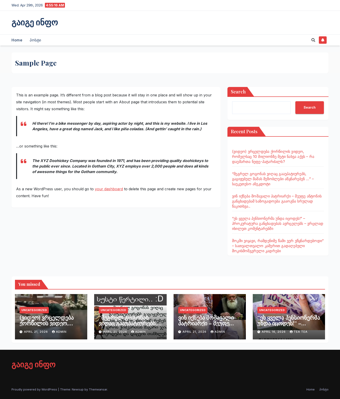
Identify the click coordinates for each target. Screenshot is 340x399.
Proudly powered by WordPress (35, 389)
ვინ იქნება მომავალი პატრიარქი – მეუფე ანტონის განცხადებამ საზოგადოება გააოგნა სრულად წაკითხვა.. (277, 201)
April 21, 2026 (36, 331)
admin (59, 331)
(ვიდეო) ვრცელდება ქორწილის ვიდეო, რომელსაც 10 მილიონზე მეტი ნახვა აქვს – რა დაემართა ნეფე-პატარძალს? (273, 156)
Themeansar (98, 389)
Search (238, 91)
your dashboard (109, 189)
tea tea (299, 331)
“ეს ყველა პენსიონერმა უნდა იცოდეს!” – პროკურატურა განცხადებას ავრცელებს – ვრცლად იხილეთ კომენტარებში (277, 223)
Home (17, 40)
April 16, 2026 (274, 331)
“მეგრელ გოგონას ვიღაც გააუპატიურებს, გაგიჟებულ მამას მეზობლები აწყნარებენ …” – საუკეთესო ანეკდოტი (273, 178)
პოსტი (35, 40)
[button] (313, 40)
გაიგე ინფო (35, 21)
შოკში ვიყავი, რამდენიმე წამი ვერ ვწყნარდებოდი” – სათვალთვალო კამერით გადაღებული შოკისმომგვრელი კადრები (278, 245)
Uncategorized (34, 310)
